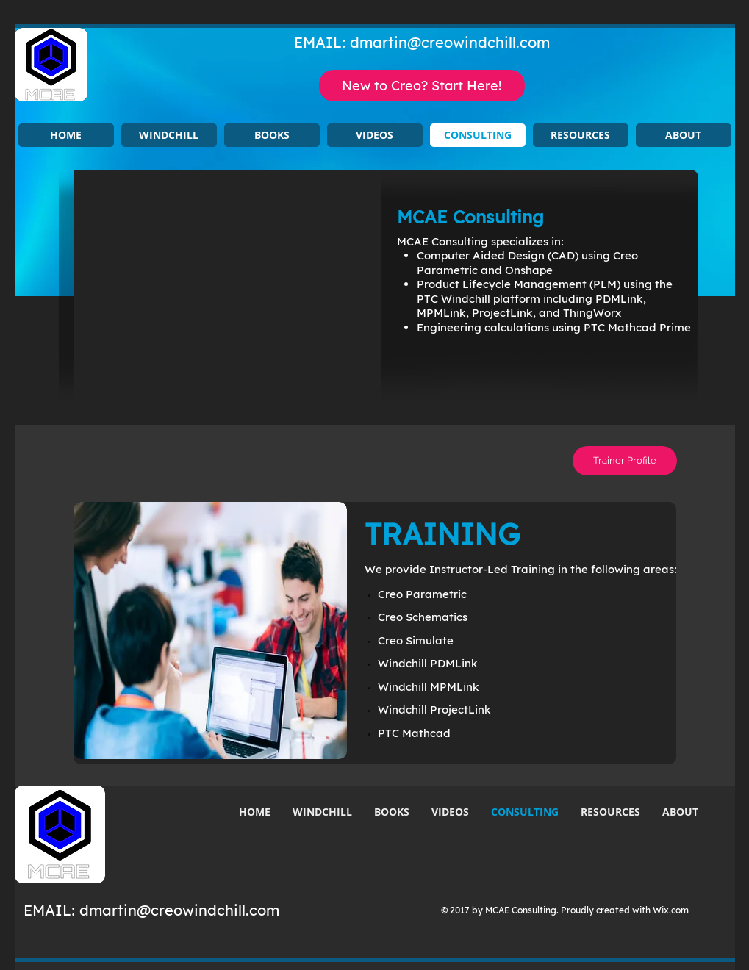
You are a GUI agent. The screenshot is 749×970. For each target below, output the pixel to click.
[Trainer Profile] (625, 460)
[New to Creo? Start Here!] (422, 85)
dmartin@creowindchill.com (450, 42)
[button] (169, 135)
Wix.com (671, 910)
